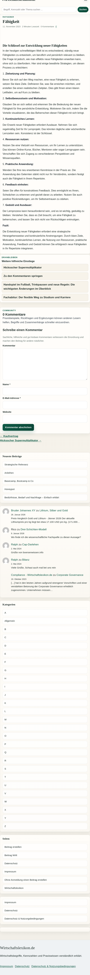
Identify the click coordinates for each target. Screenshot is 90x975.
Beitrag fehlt (10, 855)
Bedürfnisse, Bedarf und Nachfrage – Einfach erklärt (31, 497)
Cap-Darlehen (30, 544)
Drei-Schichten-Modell (34, 529)
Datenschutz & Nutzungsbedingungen (24, 918)
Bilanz (25, 559)
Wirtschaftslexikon (13, 888)
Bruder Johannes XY (23, 510)
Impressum (10, 871)
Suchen (83, 9)
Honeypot (9, 489)
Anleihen (9, 472)
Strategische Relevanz (16, 464)
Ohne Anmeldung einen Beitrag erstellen (25, 880)
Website (7, 412)
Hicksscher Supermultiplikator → (20, 440)
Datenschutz (11, 863)
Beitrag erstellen (13, 847)
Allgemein (9, 621)
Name (6, 384)
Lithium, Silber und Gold (54, 510)
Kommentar (9, 345)
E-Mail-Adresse (12, 398)
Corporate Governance (69, 575)
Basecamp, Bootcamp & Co (18, 481)
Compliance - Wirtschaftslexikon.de (31, 575)
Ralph (14, 544)
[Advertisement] (45, 36)
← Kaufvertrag (9, 436)
